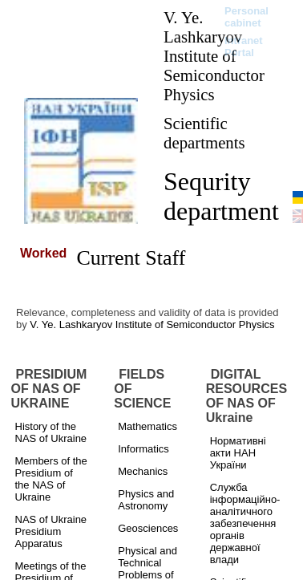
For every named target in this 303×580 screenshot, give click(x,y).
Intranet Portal (243, 46)
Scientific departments (204, 133)
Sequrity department (221, 196)
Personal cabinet (246, 17)
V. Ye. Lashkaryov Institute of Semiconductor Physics (214, 55)
